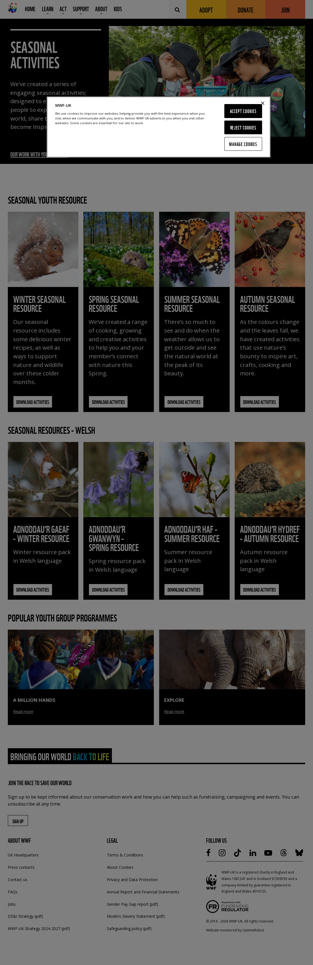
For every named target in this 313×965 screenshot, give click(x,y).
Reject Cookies (243, 127)
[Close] (262, 103)
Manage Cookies (243, 144)
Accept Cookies (243, 111)
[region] (158, 126)
